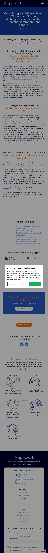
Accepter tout (35, 284)
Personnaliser (12, 284)
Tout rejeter (24, 284)
